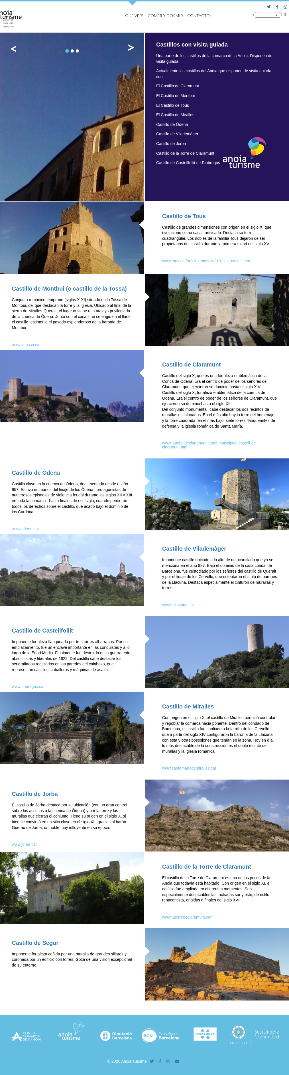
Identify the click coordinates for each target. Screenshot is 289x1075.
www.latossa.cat (26, 345)
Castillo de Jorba (35, 794)
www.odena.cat (25, 529)
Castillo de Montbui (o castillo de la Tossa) (69, 288)
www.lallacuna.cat (178, 605)
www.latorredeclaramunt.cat (186, 917)
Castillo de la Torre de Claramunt (206, 866)
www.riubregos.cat (28, 686)
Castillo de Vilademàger (194, 548)
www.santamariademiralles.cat (189, 768)
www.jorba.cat (24, 844)
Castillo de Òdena (36, 473)
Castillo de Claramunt (191, 364)
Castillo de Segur (35, 943)
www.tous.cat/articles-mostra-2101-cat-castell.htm (206, 261)
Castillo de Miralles (188, 706)
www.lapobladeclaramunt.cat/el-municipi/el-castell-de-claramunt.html (209, 445)
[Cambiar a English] (8, 23)
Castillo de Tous (184, 216)
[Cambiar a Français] (8, 27)
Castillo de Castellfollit (42, 630)
